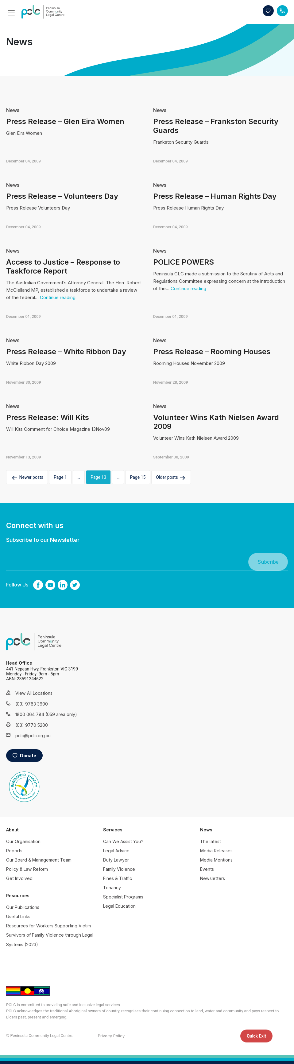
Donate (268, 10)
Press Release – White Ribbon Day (66, 351)
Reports (14, 850)
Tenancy (112, 887)
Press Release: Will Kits (47, 417)
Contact (282, 10)
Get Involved (19, 878)
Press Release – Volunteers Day (62, 196)
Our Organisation (23, 841)
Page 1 (60, 477)
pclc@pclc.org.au (33, 735)
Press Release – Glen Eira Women (65, 121)
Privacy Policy (111, 1035)
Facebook (38, 585)
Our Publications (22, 907)
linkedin (63, 585)
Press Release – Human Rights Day (215, 196)
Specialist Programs (123, 896)
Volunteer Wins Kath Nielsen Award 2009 (216, 422)
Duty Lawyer (116, 859)
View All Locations (33, 693)
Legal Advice (116, 850)
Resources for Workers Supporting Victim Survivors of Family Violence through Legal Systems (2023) (49, 935)
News (12, 110)
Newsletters (212, 878)
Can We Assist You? (123, 841)
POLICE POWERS (183, 262)
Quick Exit (256, 1036)
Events (207, 869)
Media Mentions (216, 859)
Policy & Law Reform (27, 869)
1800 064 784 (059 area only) (38, 714)
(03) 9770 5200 (31, 725)
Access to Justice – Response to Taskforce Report (63, 266)
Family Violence (119, 869)
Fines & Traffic (117, 878)
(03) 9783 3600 (31, 703)
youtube (50, 585)
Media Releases (216, 850)
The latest (210, 841)
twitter (75, 585)
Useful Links (18, 916)
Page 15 (137, 477)
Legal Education (119, 906)
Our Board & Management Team (39, 859)
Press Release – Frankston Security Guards (215, 126)
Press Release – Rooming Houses (211, 351)
